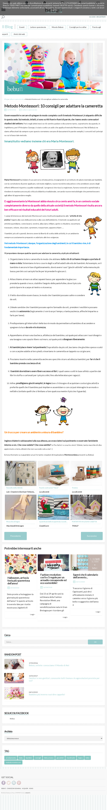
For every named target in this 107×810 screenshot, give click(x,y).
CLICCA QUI (51, 12)
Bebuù (3, 788)
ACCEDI (92, 17)
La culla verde (44, 492)
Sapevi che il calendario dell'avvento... (85, 576)
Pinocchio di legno (13, 522)
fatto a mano (48, 758)
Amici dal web (19, 34)
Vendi (31, 788)
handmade (71, 758)
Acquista (25, 788)
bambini (29, 758)
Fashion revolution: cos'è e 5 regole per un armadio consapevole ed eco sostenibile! (53, 578)
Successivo (92, 536)
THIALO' (75, 526)
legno (80, 758)
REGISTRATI (101, 17)
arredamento (11, 758)
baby (21, 758)
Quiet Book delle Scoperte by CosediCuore (55, 522)
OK (60, 12)
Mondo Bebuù (57, 27)
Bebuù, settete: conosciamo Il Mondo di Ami (49, 665)
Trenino (75, 488)
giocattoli (60, 758)
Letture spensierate (38, 27)
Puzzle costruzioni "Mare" (49, 488)
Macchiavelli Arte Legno (15, 526)
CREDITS (27, 793)
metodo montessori (13, 762)
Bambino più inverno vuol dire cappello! (47, 694)
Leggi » (32, 614)
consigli (38, 758)
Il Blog (7, 26)
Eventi (21, 27)
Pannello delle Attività (14, 488)
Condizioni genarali (14, 788)
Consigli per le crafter (78, 27)
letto (87, 758)
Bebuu (12, 719)
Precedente (15, 536)
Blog (6, 99)
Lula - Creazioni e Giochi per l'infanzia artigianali (23, 492)
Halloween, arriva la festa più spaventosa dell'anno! (18, 580)
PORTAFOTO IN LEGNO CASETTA (84, 522)
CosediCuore (44, 526)
